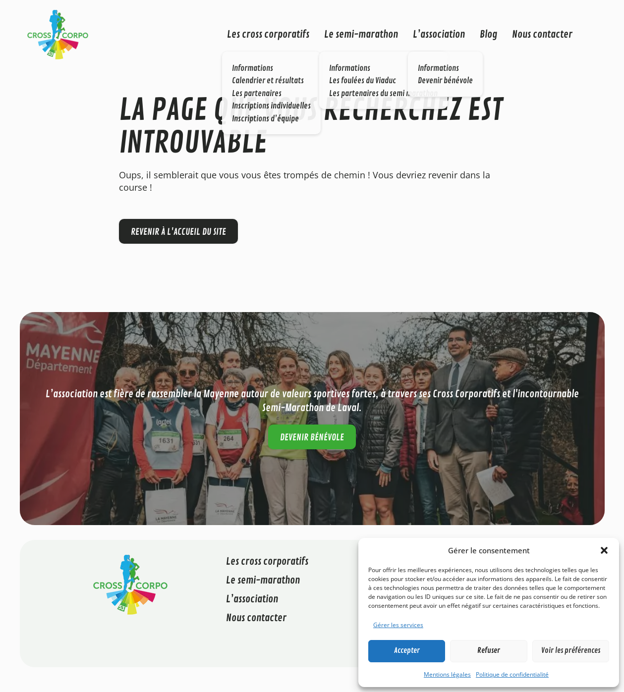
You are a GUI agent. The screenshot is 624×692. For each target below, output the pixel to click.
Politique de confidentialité (512, 674)
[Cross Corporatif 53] (58, 34)
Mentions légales (447, 674)
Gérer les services (398, 625)
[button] (604, 550)
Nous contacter (542, 34)
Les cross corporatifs (268, 34)
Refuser (488, 650)
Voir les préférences (570, 650)
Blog (488, 34)
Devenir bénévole (312, 437)
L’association (439, 34)
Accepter (407, 650)
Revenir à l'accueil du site (178, 231)
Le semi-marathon (361, 34)
